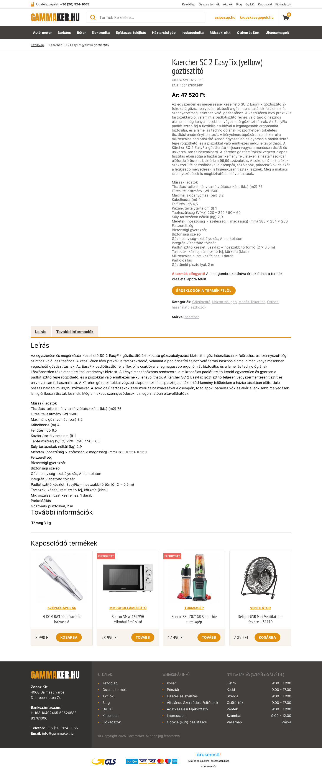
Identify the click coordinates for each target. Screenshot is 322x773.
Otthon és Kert (248, 33)
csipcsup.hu (225, 17)
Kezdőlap (188, 4)
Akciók (228, 4)
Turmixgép (194, 607)
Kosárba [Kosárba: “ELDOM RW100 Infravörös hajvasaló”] (68, 637)
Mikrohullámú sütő (128, 607)
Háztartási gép (164, 33)
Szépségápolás (62, 607)
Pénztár (173, 689)
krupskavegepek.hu (257, 17)
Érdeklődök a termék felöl (203, 290)
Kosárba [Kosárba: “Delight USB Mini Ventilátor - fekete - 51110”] (267, 637)
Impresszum (177, 715)
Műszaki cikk (220, 33)
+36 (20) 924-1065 (74, 4)
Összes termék (209, 4)
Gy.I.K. (250, 4)
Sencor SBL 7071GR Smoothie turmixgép (194, 619)
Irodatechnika (193, 33)
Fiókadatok (283, 4)
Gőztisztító (201, 302)
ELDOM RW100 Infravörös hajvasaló (62, 619)
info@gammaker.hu (58, 733)
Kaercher (191, 317)
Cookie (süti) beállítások (187, 722)
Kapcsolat (265, 4)
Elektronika (101, 33)
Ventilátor (260, 607)
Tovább (143, 637)
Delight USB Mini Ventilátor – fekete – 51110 (260, 619)
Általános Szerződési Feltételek (192, 702)
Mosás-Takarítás (251, 302)
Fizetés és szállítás (182, 696)
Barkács (64, 33)
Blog (239, 4)
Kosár (171, 683)
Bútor (81, 33)
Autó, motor (42, 33)
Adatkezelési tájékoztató (187, 709)
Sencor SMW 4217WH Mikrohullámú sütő (128, 619)
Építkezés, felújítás (131, 33)
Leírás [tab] (40, 332)
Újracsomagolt (277, 33)
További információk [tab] (75, 332)
